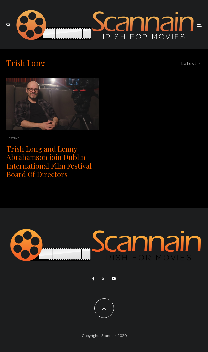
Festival (13, 137)
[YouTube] (113, 278)
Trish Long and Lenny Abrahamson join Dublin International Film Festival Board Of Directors (49, 161)
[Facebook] (93, 278)
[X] (103, 278)
